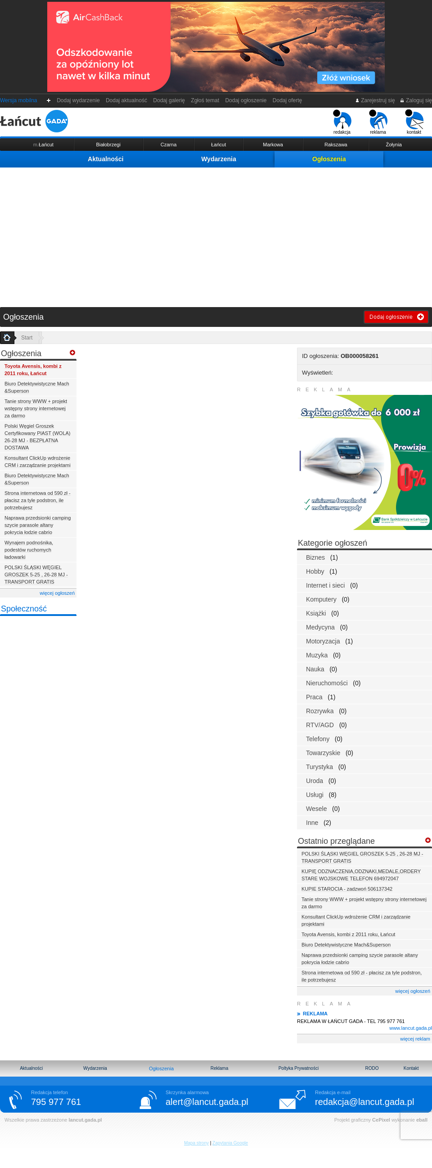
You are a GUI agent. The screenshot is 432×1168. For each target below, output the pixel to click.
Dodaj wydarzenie (78, 100)
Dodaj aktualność (126, 100)
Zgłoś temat (205, 100)
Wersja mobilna (18, 100)
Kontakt (411, 1068)
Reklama (219, 1068)
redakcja (342, 122)
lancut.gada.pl (85, 1120)
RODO (371, 1068)
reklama (378, 122)
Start (26, 338)
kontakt (414, 122)
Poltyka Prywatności (299, 1068)
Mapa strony (196, 1143)
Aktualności (105, 159)
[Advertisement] (216, 235)
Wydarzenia (218, 159)
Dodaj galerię (169, 100)
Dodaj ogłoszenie (246, 100)
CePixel (381, 1120)
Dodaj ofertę (287, 100)
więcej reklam (415, 1038)
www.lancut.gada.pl (410, 1028)
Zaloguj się (416, 100)
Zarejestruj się (375, 100)
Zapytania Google (230, 1143)
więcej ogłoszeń (57, 593)
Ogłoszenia (329, 159)
